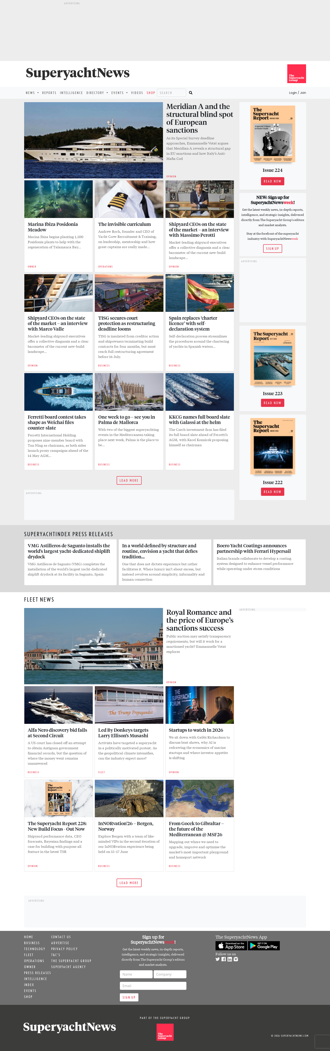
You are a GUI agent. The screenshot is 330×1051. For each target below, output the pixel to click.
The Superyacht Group (71, 961)
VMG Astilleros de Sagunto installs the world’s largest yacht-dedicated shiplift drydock (69, 550)
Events (30, 991)
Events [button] (118, 93)
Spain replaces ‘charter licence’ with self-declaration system (193, 323)
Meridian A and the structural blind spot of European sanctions (199, 117)
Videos (137, 93)
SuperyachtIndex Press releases (68, 534)
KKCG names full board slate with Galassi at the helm (199, 419)
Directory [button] (96, 93)
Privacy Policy (64, 949)
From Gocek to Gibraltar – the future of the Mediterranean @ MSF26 (196, 828)
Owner (30, 967)
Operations (34, 961)
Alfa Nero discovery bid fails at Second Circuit (57, 732)
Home (28, 937)
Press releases (37, 973)
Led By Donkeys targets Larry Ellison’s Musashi (123, 732)
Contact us (61, 937)
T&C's (55, 955)
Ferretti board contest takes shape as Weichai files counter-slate (57, 422)
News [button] (31, 93)
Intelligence (71, 93)
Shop (151, 93)
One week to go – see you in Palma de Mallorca (126, 419)
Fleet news (39, 599)
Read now (273, 181)
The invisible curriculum (124, 224)
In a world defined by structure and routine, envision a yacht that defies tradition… (160, 550)
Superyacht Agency (68, 967)
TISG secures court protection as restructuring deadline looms (126, 323)
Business (32, 943)
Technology (34, 949)
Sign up (272, 248)
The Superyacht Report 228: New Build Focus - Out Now (57, 826)
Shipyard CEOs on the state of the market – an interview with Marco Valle (58, 323)
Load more (129, 480)
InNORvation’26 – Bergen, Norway (125, 826)
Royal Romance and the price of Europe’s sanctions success (199, 619)
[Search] (171, 93)
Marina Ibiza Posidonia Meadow (53, 227)
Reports (49, 93)
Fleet (29, 955)
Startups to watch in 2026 (197, 730)
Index (29, 985)
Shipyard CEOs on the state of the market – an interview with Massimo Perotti (199, 229)
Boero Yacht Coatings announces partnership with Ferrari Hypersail (254, 548)
